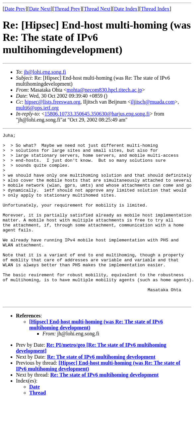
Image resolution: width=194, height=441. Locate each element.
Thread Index (155, 9)
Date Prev (15, 9)
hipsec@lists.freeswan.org (52, 102)
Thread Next (97, 9)
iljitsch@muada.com (152, 102)
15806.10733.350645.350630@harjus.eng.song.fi (97, 114)
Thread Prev (67, 9)
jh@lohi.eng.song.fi (45, 72)
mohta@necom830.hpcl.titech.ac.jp (104, 90)
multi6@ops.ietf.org (37, 108)
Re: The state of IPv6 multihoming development (101, 391)
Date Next (40, 9)
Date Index (126, 9)
